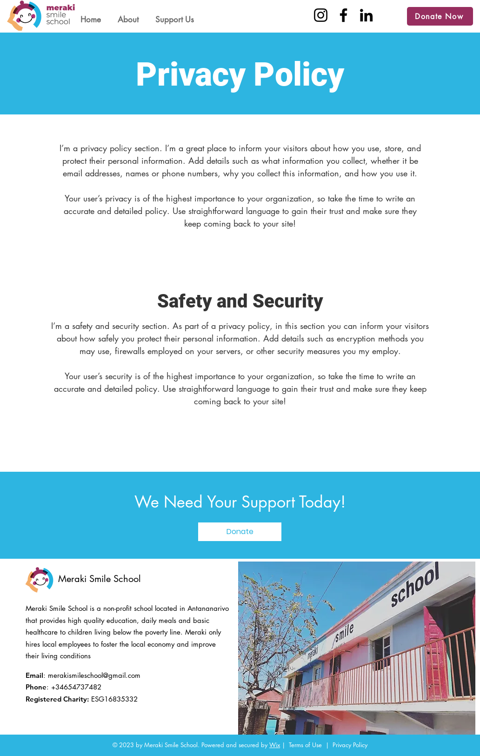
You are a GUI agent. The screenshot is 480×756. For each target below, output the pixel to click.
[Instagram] (321, 15)
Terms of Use (305, 745)
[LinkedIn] (366, 15)
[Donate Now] (440, 16)
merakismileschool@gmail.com (94, 675)
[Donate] (239, 531)
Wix (274, 745)
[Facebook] (343, 15)
